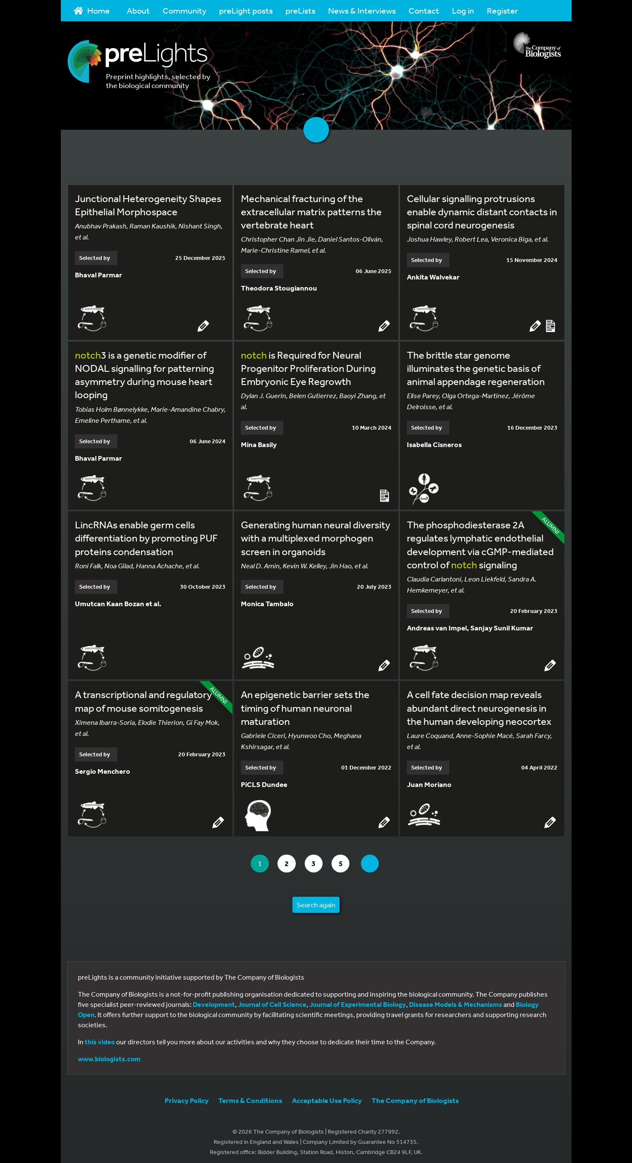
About (138, 10)
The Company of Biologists (415, 1096)
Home (92, 10)
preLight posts (246, 10)
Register (502, 10)
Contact (424, 10)
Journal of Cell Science (272, 1000)
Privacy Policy (187, 1096)
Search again (316, 900)
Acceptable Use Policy (327, 1096)
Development (214, 1000)
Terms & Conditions (250, 1096)
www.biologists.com (109, 1054)
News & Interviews (362, 10)
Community (184, 10)
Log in (463, 10)
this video (100, 1037)
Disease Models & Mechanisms (455, 1000)
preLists (300, 10)
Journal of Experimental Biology (357, 1000)
